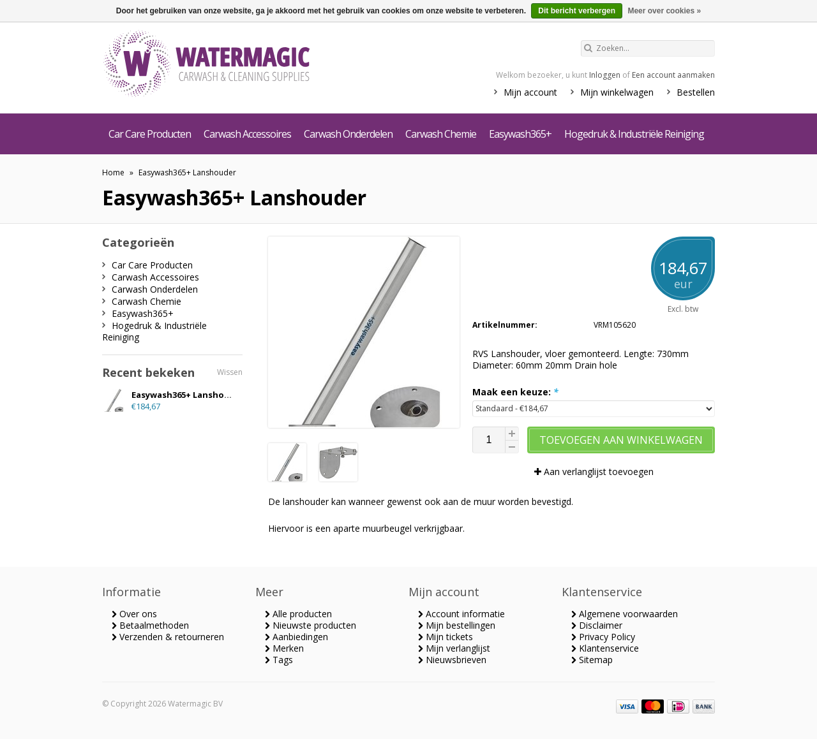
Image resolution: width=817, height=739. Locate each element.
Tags (279, 660)
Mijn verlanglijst (454, 648)
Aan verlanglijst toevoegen (594, 471)
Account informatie (461, 614)
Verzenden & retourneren (168, 637)
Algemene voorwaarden (624, 614)
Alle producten (298, 614)
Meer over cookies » (664, 10)
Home (113, 172)
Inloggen (604, 75)
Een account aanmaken (673, 75)
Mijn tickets (445, 637)
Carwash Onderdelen (348, 134)
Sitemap (592, 660)
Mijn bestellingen (456, 625)
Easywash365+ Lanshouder (187, 172)
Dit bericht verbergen (576, 10)
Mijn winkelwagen (617, 92)
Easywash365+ (520, 134)
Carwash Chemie (440, 134)
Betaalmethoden (150, 625)
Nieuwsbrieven (452, 660)
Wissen (230, 372)
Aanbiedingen (296, 637)
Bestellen (696, 92)
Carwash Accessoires (247, 134)
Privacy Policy (603, 637)
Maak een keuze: (515, 392)
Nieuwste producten (310, 625)
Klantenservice (605, 648)
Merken (284, 648)
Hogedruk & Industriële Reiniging (634, 134)
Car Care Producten (150, 134)
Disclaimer (596, 625)
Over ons (134, 614)
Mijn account (530, 92)
